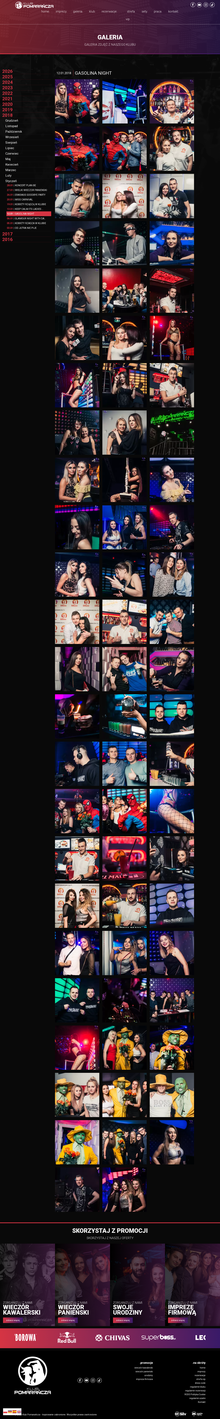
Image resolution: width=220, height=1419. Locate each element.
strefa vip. (130, 15)
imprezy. (61, 11)
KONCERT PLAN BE (21, 185)
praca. (158, 11)
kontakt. (173, 11)
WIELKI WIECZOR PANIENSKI (27, 190)
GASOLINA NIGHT (20, 213)
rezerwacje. (109, 11)
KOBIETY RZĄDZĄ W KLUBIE (26, 204)
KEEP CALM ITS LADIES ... (25, 209)
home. (45, 11)
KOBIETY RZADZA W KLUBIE (26, 223)
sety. (145, 11)
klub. (92, 11)
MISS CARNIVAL (20, 199)
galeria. (78, 11)
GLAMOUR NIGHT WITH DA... (26, 218)
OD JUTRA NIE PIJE (22, 228)
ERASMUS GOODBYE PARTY (26, 194)
